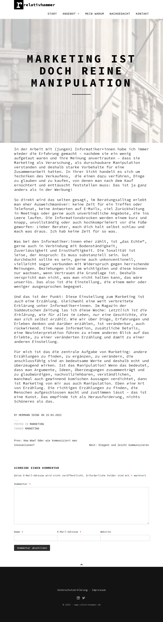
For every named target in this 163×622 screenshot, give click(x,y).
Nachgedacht (120, 14)
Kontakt (142, 14)
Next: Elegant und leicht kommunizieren (119, 445)
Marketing (37, 424)
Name (18, 531)
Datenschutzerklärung (72, 590)
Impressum (98, 590)
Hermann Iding (29, 415)
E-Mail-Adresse (69, 531)
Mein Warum (94, 14)
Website (105, 531)
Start (52, 14)
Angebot (71, 14)
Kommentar (22, 484)
